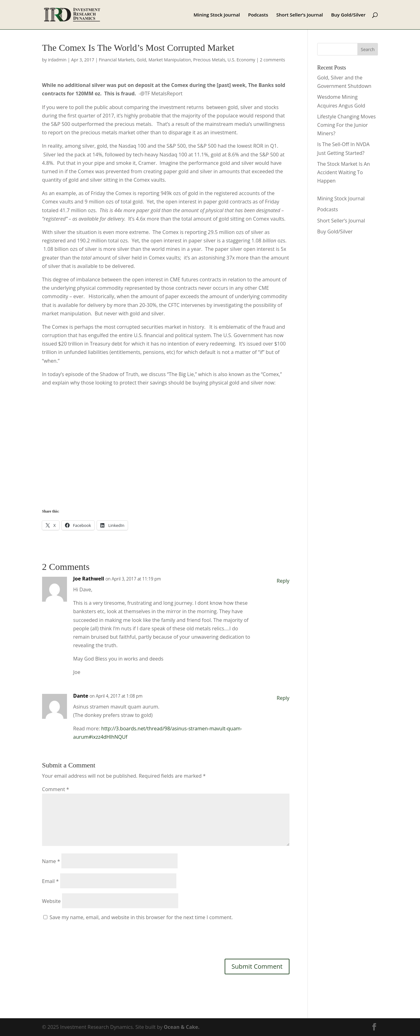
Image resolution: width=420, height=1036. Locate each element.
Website (51, 901)
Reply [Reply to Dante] (283, 698)
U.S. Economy (241, 60)
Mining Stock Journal (216, 15)
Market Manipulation (169, 60)
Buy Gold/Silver (348, 15)
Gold (141, 60)
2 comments (272, 60)
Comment (55, 789)
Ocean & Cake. (182, 1027)
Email (50, 881)
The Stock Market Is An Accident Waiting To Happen (343, 172)
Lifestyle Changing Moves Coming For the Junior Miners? (346, 125)
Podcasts (258, 15)
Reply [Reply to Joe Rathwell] (283, 580)
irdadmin (57, 60)
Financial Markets (116, 60)
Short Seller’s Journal (299, 15)
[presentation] (89, 939)
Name (51, 861)
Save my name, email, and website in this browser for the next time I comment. (141, 917)
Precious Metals (209, 60)
